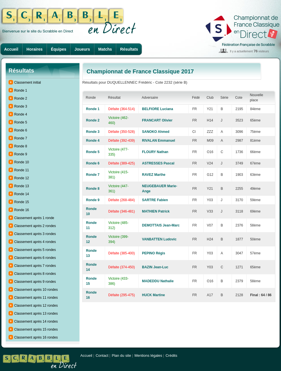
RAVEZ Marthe (153, 175)
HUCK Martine (153, 295)
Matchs (105, 49)
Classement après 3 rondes (35, 234)
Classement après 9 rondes (35, 282)
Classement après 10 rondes (36, 290)
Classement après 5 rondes (35, 250)
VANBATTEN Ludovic (159, 239)
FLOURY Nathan (155, 152)
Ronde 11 (21, 170)
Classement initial (27, 82)
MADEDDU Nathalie (157, 281)
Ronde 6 (20, 130)
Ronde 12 (21, 178)
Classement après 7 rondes (35, 266)
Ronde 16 (21, 210)
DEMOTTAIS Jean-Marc (160, 225)
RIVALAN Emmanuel (158, 141)
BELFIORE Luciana (157, 109)
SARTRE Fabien (155, 200)
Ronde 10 (21, 162)
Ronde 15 (21, 202)
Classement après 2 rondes (35, 226)
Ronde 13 (21, 186)
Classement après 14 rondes (36, 321)
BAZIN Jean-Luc (155, 267)
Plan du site (121, 355)
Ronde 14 (21, 194)
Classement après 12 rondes (36, 306)
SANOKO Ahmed (155, 132)
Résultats (129, 49)
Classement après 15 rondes (36, 329)
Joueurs (82, 49)
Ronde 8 (20, 146)
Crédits (171, 355)
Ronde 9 (20, 154)
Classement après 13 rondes (36, 314)
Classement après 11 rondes (36, 298)
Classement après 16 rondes (36, 337)
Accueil (11, 49)
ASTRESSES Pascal (158, 163)
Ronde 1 (20, 90)
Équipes (58, 49)
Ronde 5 (20, 122)
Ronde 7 (20, 138)
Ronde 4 (20, 114)
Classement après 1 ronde (34, 218)
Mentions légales (148, 355)
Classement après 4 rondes (35, 242)
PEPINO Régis (153, 253)
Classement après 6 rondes (35, 258)
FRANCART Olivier (157, 120)
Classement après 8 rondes (35, 274)
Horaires (34, 49)
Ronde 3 (20, 106)
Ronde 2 (20, 98)
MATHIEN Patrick (155, 211)
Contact (102, 355)
